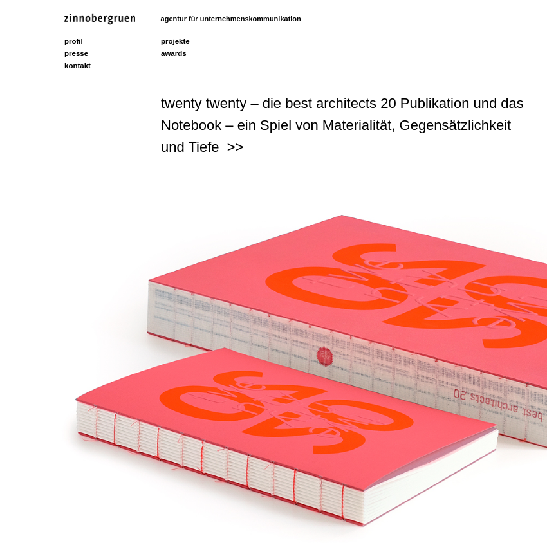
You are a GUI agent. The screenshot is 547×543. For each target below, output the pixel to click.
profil (73, 41)
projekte (175, 41)
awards (174, 53)
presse (76, 53)
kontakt (77, 65)
